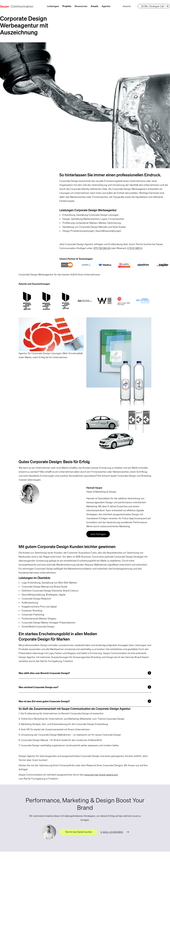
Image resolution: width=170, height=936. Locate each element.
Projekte (66, 6)
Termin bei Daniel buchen (78, 831)
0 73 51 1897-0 (134, 248)
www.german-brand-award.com (101, 774)
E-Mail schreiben (112, 832)
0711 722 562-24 (102, 248)
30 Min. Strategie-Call (152, 6)
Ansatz (94, 6)
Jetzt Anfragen (98, 534)
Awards (127, 6)
